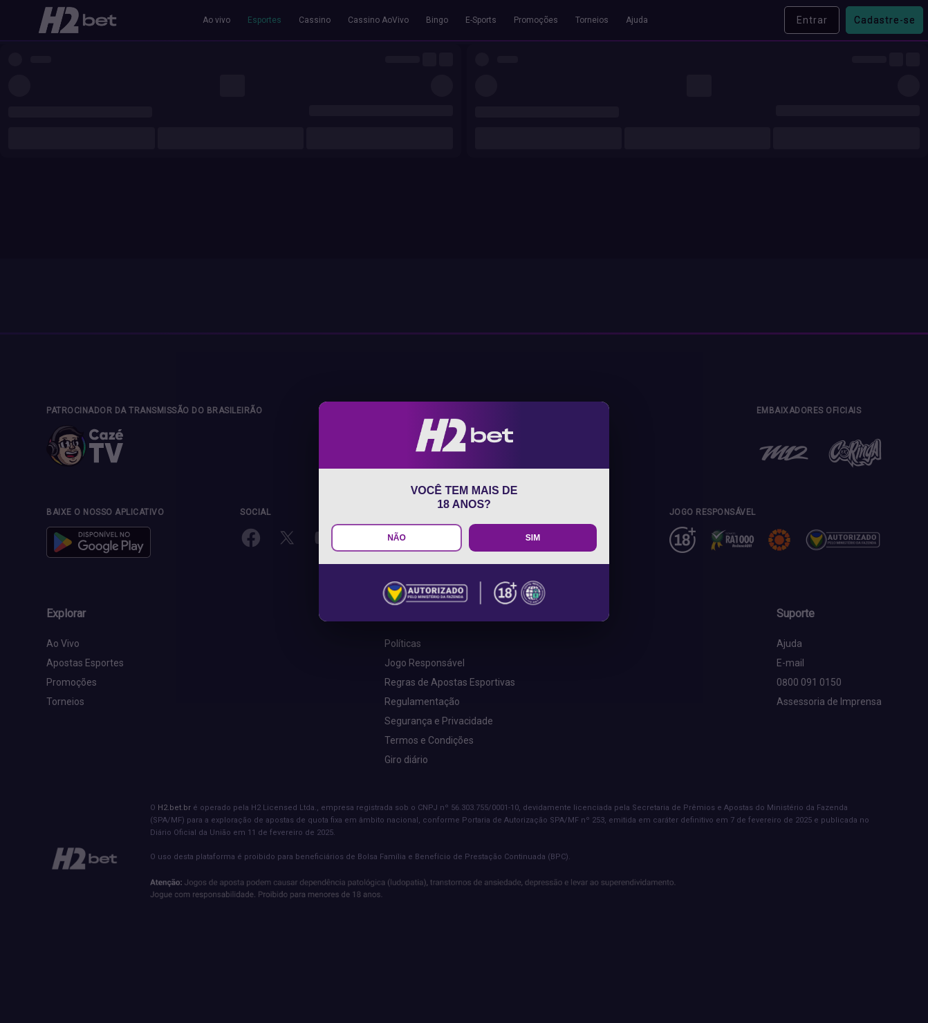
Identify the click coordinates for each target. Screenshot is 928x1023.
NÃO (396, 538)
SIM (533, 538)
